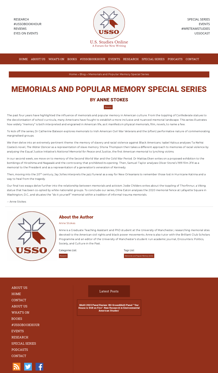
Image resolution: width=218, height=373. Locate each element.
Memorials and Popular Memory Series (139, 256)
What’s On (56, 59)
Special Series (153, 59)
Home (23, 59)
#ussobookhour (92, 59)
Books (72, 59)
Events (114, 59)
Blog (83, 74)
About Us (38, 59)
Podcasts (175, 59)
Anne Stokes (112, 99)
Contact (192, 59)
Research (131, 59)
